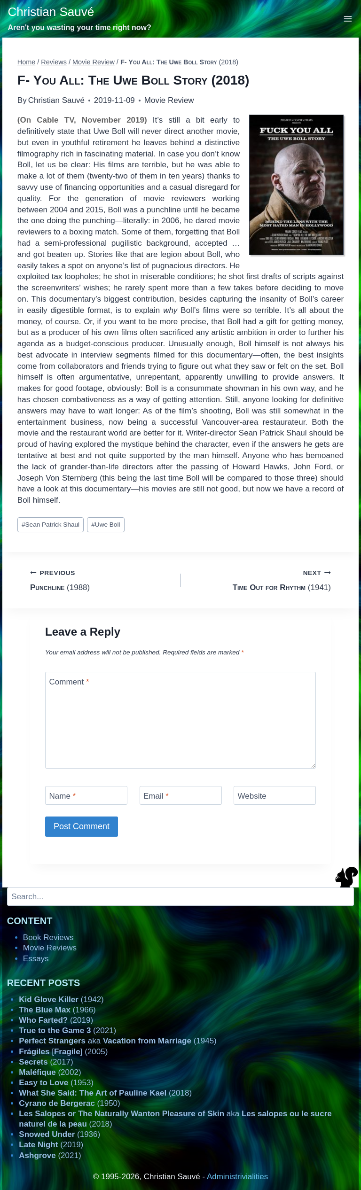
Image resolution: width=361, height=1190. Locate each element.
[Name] (86, 795)
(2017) (46, 1062)
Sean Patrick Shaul (50, 524)
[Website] (275, 795)
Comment (69, 681)
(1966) (57, 1009)
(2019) (56, 1020)
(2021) (67, 1030)
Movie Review (169, 100)
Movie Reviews (50, 947)
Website (252, 796)
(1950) (69, 1103)
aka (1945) (117, 1040)
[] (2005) (63, 1051)
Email (156, 796)
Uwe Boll (105, 524)
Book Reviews (48, 937)
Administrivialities (237, 1176)
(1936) (59, 1134)
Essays (36, 958)
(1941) (259, 579)
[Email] (181, 795)
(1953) (56, 1082)
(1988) (101, 579)
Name (62, 796)
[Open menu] (348, 18)
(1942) (61, 999)
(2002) (50, 1072)
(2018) (105, 1093)
